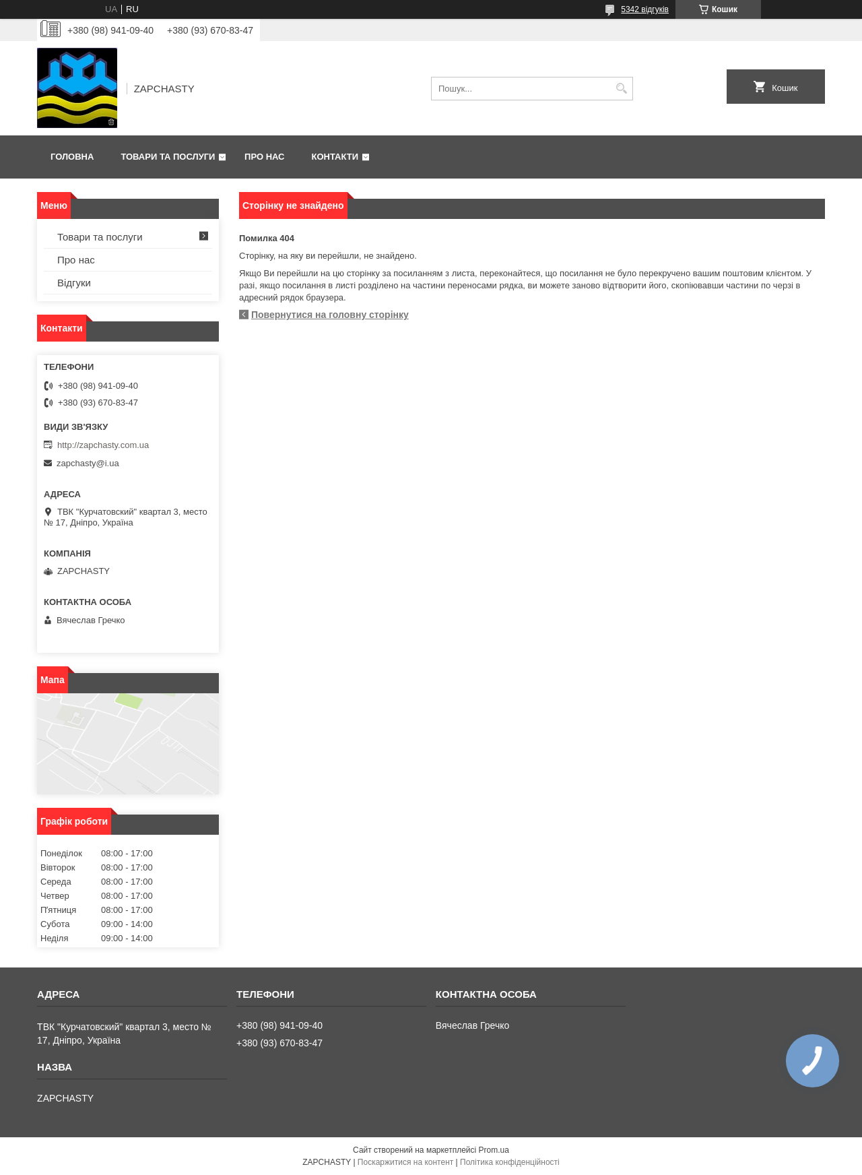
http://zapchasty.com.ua (103, 445)
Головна (72, 157)
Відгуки (74, 282)
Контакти (335, 157)
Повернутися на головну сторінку (330, 314)
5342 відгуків (645, 9)
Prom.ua (494, 1150)
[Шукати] (621, 88)
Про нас (264, 157)
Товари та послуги (168, 157)
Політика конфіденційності (510, 1162)
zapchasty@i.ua (88, 463)
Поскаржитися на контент (405, 1162)
